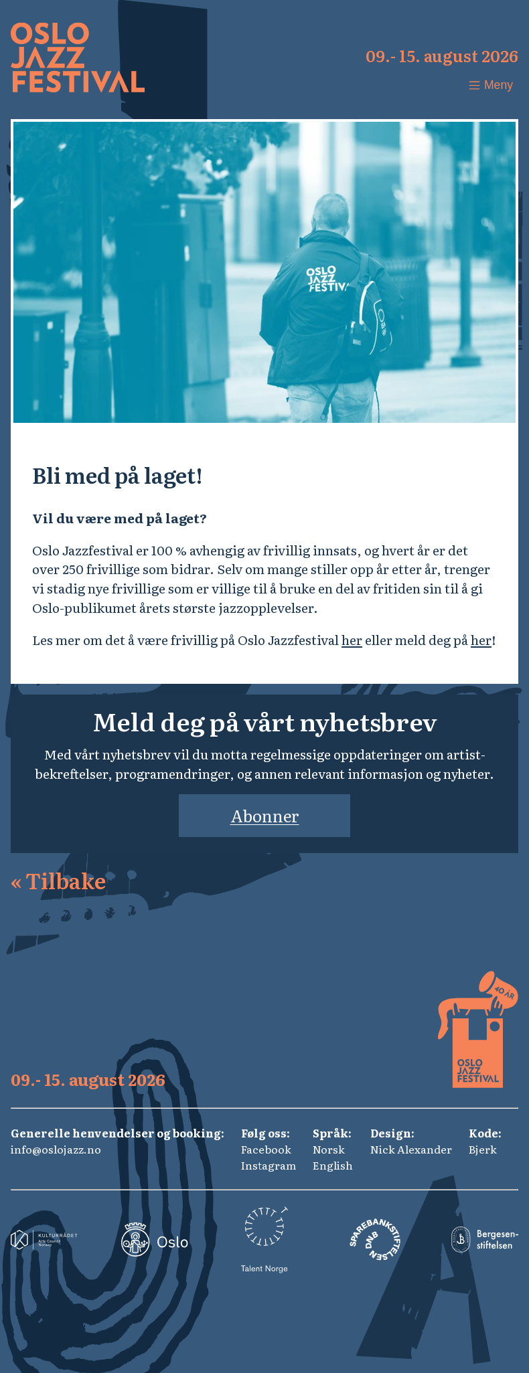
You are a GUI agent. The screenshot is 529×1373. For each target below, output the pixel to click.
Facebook (266, 1149)
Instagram (268, 1165)
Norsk (329, 1149)
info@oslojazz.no (56, 1149)
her (352, 639)
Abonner (264, 815)
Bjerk (483, 1149)
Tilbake (58, 880)
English (333, 1165)
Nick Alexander (411, 1149)
